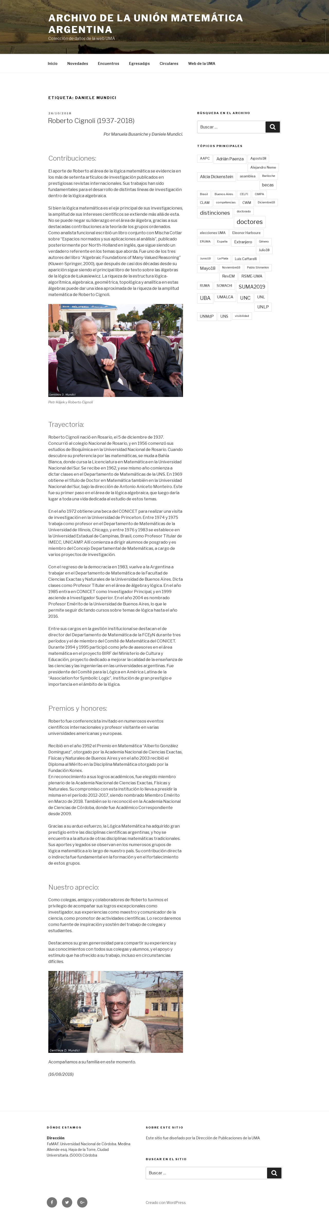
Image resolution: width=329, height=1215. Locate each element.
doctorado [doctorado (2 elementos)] (244, 211)
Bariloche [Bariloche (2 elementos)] (268, 176)
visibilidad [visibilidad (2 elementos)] (242, 316)
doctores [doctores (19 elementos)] (250, 221)
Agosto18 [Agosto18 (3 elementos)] (258, 158)
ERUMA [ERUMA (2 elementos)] (205, 241)
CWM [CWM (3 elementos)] (246, 203)
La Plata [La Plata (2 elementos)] (222, 258)
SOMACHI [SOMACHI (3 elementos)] (224, 285)
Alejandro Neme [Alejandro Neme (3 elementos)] (263, 167)
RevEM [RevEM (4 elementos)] (228, 276)
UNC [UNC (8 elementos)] (245, 298)
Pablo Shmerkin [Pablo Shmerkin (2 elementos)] (258, 267)
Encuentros (108, 63)
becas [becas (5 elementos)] (268, 185)
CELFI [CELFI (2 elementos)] (244, 194)
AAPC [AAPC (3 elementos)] (205, 158)
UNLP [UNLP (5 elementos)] (263, 307)
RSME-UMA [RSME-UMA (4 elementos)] (251, 276)
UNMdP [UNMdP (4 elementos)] (207, 316)
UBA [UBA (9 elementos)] (205, 298)
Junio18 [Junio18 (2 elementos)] (205, 258)
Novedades (77, 63)
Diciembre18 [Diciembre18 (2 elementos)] (266, 202)
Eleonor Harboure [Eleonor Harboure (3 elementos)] (246, 233)
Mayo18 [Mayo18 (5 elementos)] (207, 268)
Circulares (169, 63)
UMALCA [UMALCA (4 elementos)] (225, 297)
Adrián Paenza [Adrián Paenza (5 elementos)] (230, 159)
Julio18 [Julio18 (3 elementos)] (264, 250)
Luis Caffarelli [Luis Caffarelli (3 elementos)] (246, 259)
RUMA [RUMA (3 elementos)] (205, 285)
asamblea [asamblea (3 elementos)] (247, 176)
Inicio (53, 63)
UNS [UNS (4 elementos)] (224, 316)
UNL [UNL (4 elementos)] (261, 297)
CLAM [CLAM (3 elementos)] (204, 203)
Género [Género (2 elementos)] (264, 241)
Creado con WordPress (166, 1202)
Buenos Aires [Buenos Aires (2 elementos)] (224, 194)
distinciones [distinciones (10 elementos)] (215, 213)
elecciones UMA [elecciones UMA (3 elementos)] (213, 233)
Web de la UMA (201, 63)
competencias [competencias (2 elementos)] (226, 202)
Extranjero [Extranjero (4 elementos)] (243, 242)
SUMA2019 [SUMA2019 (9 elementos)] (252, 287)
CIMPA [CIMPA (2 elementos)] (259, 194)
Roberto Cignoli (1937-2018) (91, 121)
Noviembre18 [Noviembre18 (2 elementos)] (231, 267)
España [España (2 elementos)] (222, 241)
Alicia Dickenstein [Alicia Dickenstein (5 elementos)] (216, 176)
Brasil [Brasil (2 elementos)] (204, 194)
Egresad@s (139, 63)
